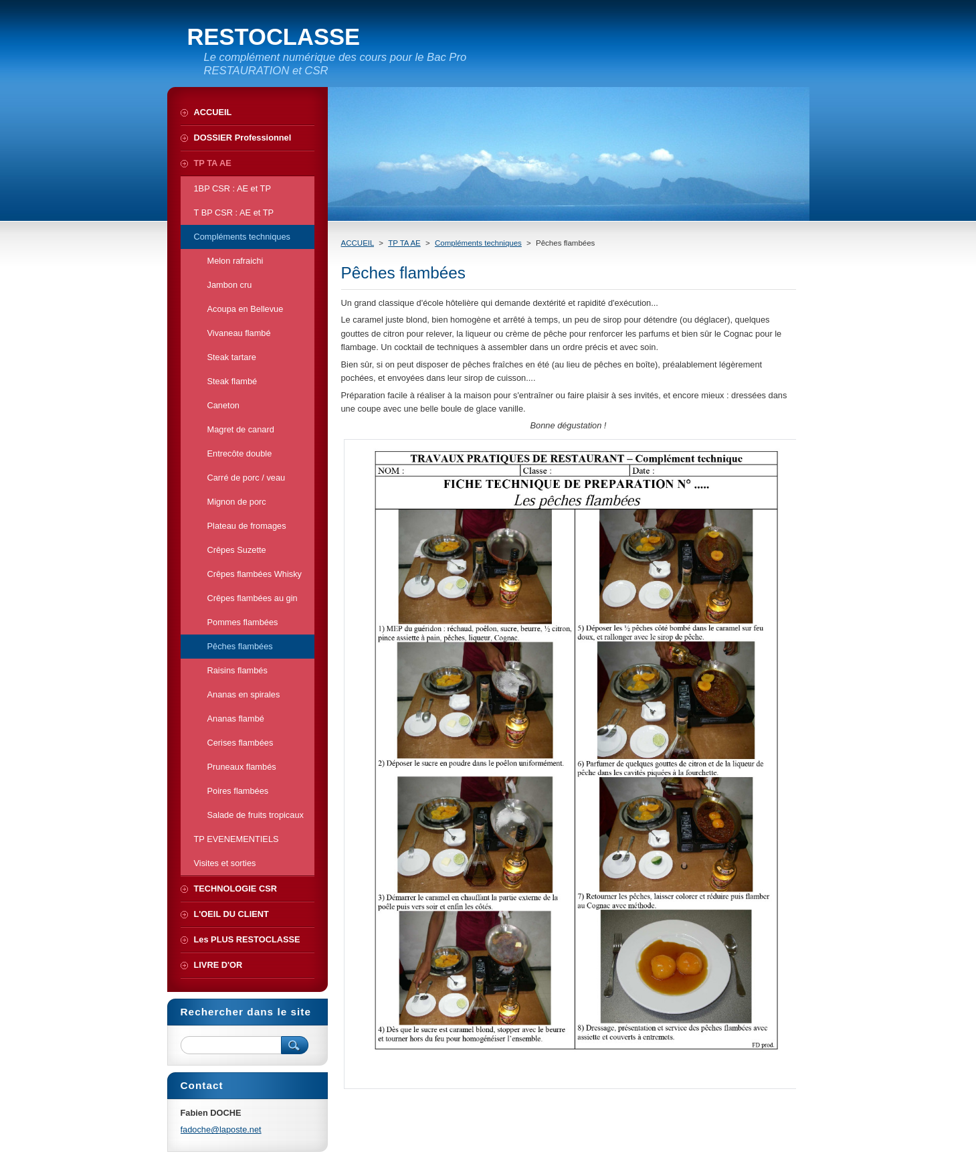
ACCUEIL (358, 243)
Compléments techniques (478, 243)
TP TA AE (404, 243)
